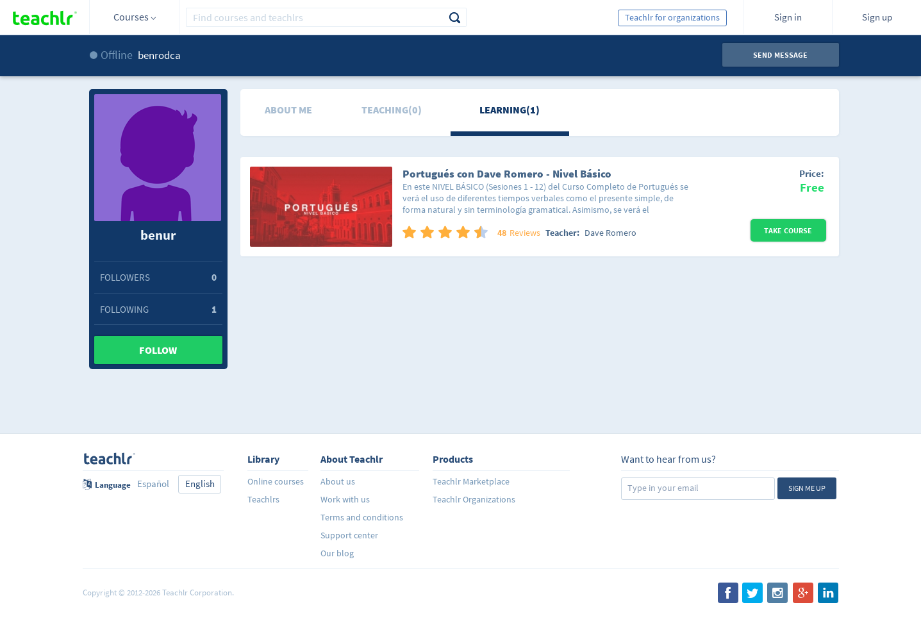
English (200, 483)
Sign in (788, 17)
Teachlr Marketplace (471, 481)
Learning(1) (509, 109)
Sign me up (807, 488)
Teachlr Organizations (474, 499)
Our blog (337, 553)
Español (153, 483)
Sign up (877, 17)
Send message (780, 55)
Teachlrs (263, 499)
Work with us (345, 499)
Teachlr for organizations (672, 17)
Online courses (275, 481)
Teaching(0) (391, 109)
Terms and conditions (361, 517)
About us (337, 481)
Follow (158, 350)
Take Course (788, 230)
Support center (349, 535)
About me (288, 109)
